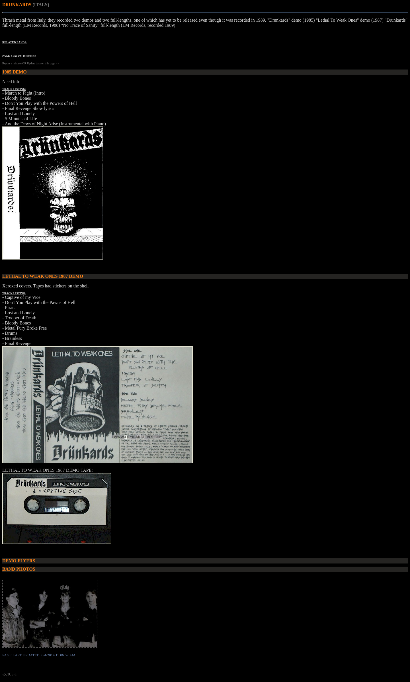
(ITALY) (40, 4)
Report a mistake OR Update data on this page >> (30, 63)
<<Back (9, 674)
